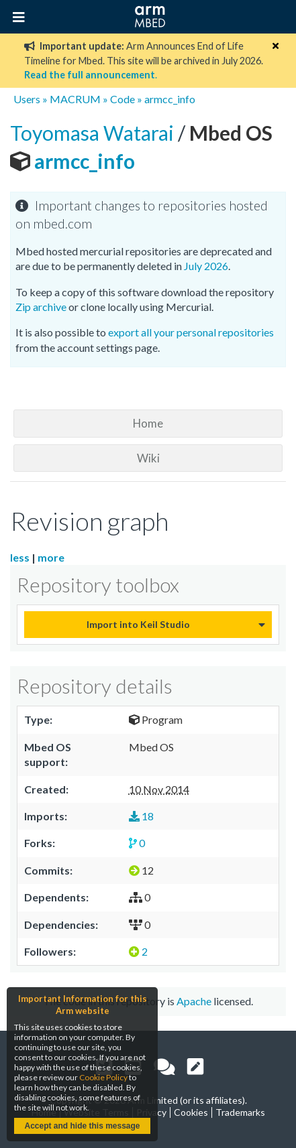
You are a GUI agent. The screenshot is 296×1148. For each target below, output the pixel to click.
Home (148, 423)
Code (122, 98)
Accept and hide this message (82, 1126)
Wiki (148, 458)
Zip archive (40, 306)
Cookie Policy (103, 1077)
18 (141, 816)
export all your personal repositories (191, 332)
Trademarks (240, 1112)
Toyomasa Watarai (94, 133)
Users (26, 98)
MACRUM (75, 98)
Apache (194, 1001)
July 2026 (206, 265)
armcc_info (169, 98)
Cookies (191, 1112)
